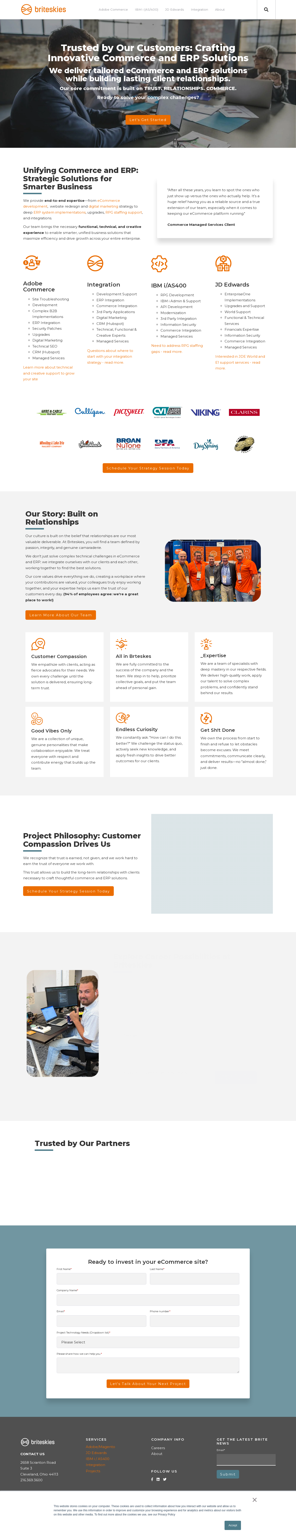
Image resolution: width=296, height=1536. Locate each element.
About (156, 1453)
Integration (95, 1465)
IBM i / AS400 (97, 1459)
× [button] (254, 1500)
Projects (93, 1471)
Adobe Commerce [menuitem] (113, 9)
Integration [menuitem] (199, 9)
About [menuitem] (220, 9)
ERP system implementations (60, 212)
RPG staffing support (123, 212)
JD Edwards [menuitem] (174, 9)
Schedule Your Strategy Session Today (148, 468)
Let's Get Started (148, 120)
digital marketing (103, 206)
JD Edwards (96, 1453)
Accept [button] (232, 1525)
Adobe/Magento (100, 1447)
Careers (158, 1448)
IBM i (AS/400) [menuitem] (146, 9)
